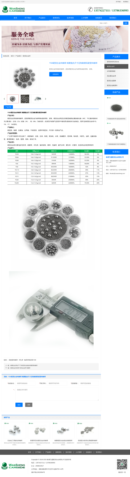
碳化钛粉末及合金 (113, 61)
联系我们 (125, 1)
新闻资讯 (56, 18)
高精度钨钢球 (13, 360)
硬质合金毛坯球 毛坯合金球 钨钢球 (20, 368)
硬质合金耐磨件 (112, 85)
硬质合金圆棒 (111, 81)
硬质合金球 (110, 66)
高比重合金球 (111, 76)
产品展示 (42, 18)
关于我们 (118, 1)
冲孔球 (21, 360)
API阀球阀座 (111, 71)
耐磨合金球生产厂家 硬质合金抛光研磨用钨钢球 (23, 365)
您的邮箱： (75, 383)
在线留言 (98, 18)
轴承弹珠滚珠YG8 (30, 360)
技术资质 (70, 18)
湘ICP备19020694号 (38, 472)
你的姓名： (11, 383)
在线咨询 (56, 74)
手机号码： (43, 383)
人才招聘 (84, 18)
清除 (28, 405)
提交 (19, 405)
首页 (15, 18)
